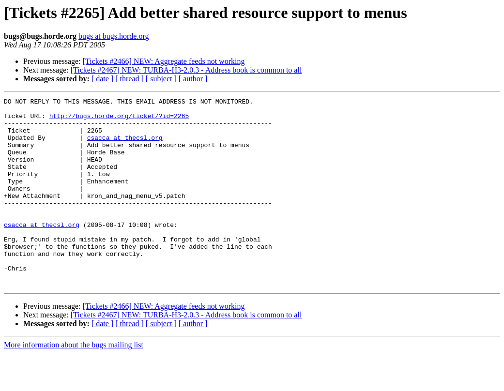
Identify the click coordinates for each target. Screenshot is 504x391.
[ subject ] (161, 79)
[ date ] (102, 79)
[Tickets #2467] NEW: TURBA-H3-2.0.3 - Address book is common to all (186, 70)
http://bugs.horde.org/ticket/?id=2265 (119, 120)
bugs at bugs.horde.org (113, 36)
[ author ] (193, 79)
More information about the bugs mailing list (73, 382)
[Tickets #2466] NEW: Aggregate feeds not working (164, 61)
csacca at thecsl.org (125, 146)
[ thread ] (129, 79)
